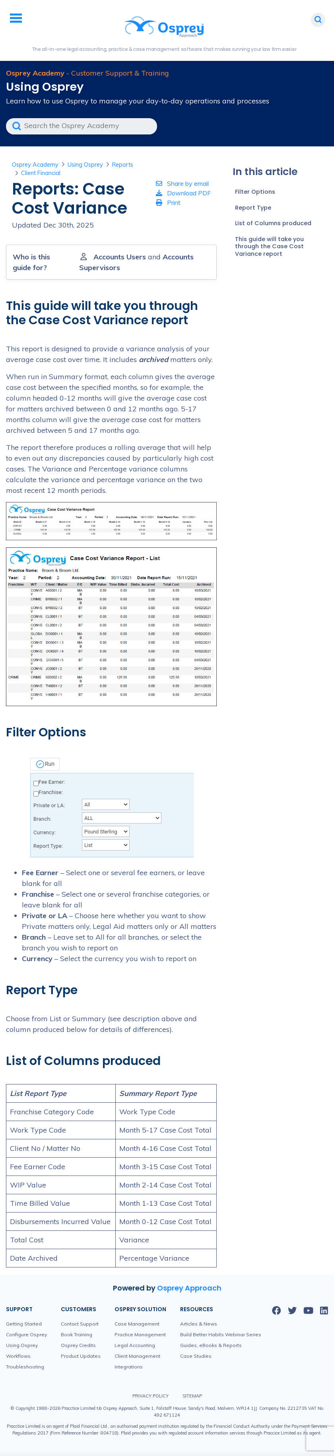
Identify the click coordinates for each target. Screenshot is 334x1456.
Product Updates (81, 1356)
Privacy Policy (150, 1396)
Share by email (182, 183)
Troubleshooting (25, 1367)
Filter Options (255, 192)
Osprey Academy (35, 164)
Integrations (129, 1367)
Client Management (137, 1356)
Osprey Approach (189, 1288)
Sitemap (192, 1396)
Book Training (76, 1334)
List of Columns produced (273, 223)
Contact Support (80, 1324)
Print (168, 202)
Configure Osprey (26, 1334)
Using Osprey (85, 164)
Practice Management (140, 1334)
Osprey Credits (78, 1345)
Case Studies (196, 1356)
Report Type (253, 208)
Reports (122, 164)
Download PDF (183, 193)
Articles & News (198, 1324)
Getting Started (24, 1324)
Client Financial (40, 173)
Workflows (18, 1356)
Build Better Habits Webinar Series (220, 1334)
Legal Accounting (135, 1345)
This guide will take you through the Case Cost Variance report (269, 246)
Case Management (137, 1324)
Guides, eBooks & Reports (211, 1345)
